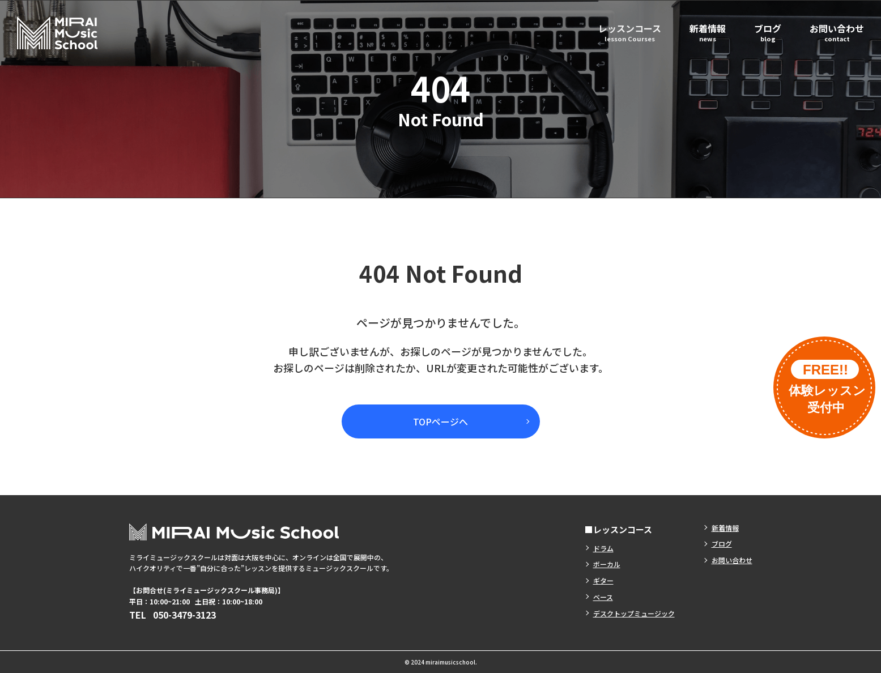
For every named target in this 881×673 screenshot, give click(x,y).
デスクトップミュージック (634, 613)
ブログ (767, 32)
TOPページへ (440, 421)
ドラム (603, 548)
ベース (603, 597)
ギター (603, 580)
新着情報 (708, 32)
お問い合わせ (837, 32)
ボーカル (606, 564)
